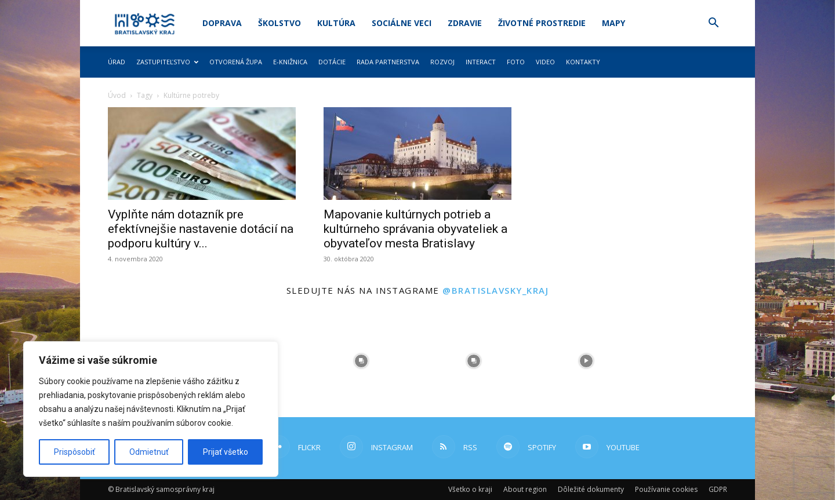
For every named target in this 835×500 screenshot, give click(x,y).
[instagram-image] (361, 361)
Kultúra (336, 22)
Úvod (117, 95)
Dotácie (332, 61)
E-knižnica (290, 61)
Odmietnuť (149, 452)
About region (525, 489)
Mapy (613, 22)
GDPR (718, 489)
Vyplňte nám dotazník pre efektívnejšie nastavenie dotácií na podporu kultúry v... (200, 228)
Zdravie (465, 22)
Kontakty (583, 61)
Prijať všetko (225, 452)
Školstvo (279, 22)
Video (545, 61)
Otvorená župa (235, 61)
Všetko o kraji (470, 489)
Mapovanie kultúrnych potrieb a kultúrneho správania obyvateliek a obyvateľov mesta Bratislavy (415, 228)
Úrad (116, 61)
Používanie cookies (666, 489)
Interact (481, 61)
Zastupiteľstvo (167, 61)
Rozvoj (442, 61)
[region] (150, 409)
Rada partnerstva (388, 61)
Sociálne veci (401, 22)
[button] (713, 24)
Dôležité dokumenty (591, 489)
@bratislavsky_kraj (495, 290)
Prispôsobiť (74, 452)
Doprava (222, 22)
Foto (516, 61)
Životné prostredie (542, 22)
